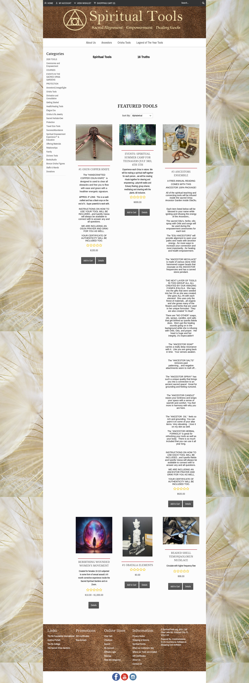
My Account (63, 3)
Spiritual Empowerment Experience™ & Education (55, 137)
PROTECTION (52, 83)
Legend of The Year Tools (149, 43)
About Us (91, 43)
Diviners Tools (52, 155)
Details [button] (101, 260)
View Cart (108, 636)
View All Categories (112, 659)
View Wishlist (82, 3)
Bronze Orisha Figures (55, 163)
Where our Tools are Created (144, 652)
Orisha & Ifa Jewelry (54, 114)
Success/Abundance (54, 130)
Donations (50, 171)
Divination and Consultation (52, 97)
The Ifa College (53, 644)
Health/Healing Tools (54, 106)
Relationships (51, 147)
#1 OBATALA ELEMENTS (137, 565)
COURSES (50, 70)
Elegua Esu (51, 110)
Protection (50, 122)
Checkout (108, 640)
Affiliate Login (110, 652)
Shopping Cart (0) (104, 3)
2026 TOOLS (51, 59)
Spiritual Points (138, 644)
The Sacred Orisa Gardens (58, 648)
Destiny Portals (54, 640)
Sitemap (107, 655)
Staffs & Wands (52, 167)
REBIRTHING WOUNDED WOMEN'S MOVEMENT (94, 563)
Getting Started (52, 102)
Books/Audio (51, 159)
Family (49, 151)
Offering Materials (53, 143)
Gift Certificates (82, 636)
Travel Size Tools (53, 126)
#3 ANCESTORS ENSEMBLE (181, 173)
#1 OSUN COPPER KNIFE (94, 169)
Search (107, 644)
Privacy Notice (138, 636)
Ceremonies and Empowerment (53, 65)
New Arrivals (81, 640)
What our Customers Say (143, 648)
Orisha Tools (124, 43)
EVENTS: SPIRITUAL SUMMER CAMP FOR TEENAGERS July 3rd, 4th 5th (137, 159)
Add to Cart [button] (88, 260)
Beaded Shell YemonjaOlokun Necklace (181, 556)
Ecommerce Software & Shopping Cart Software (173, 643)
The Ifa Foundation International (61, 636)
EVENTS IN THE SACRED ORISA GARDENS (53, 77)
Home (48, 3)
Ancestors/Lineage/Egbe (56, 87)
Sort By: (126, 115)
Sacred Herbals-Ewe (54, 118)
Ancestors (106, 43)
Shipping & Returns (140, 640)
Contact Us (137, 663)
